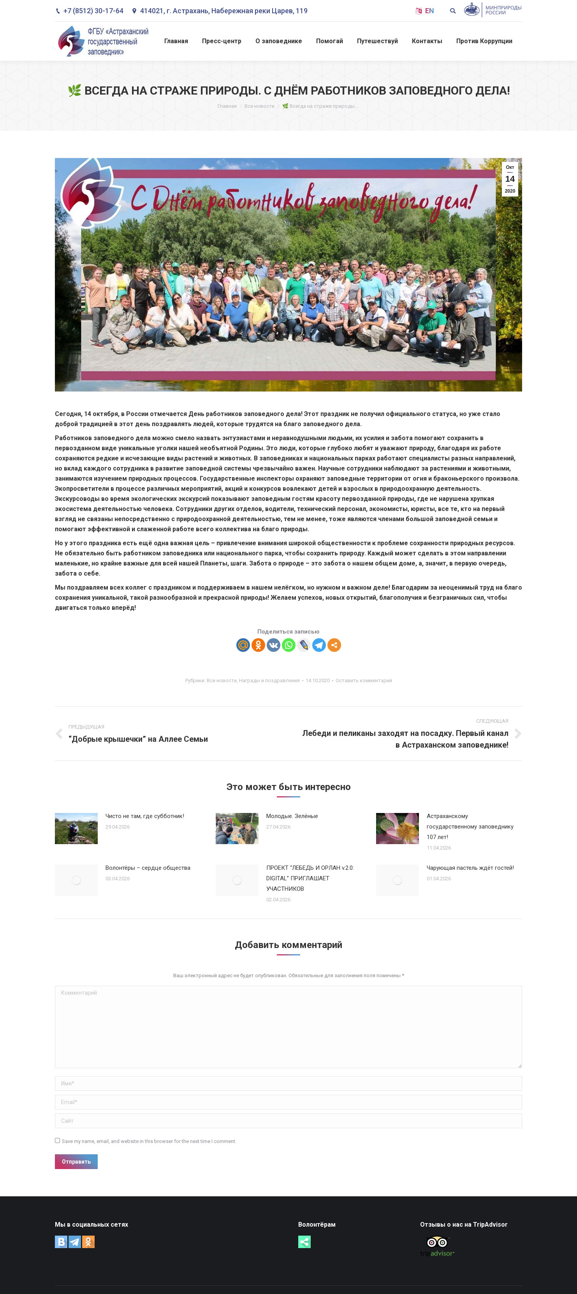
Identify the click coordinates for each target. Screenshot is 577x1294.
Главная (227, 106)
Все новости (259, 106)
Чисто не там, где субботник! (145, 816)
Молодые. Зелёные (292, 816)
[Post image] (76, 828)
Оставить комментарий (364, 680)
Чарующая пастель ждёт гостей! (470, 867)
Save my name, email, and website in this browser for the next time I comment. (149, 1141)
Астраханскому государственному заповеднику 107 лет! (470, 827)
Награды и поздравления (269, 680)
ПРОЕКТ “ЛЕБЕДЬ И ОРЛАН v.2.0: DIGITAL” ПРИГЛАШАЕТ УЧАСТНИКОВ (310, 878)
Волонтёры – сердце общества (148, 867)
